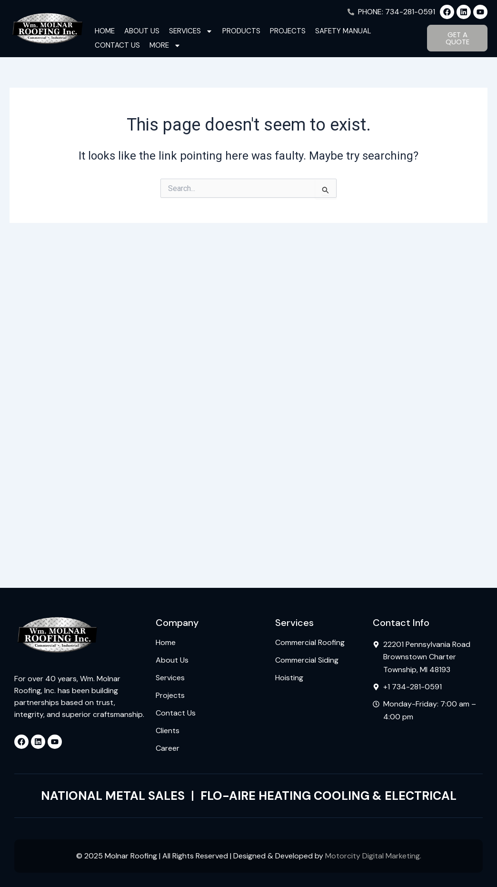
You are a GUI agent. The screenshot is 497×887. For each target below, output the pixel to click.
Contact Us (117, 45)
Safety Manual (343, 31)
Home (105, 31)
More (165, 45)
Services (191, 31)
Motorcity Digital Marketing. (373, 856)
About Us (141, 31)
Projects (288, 31)
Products (241, 31)
